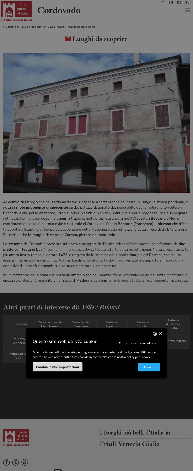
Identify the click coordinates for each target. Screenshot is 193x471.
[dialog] (96, 235)
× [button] (160, 333)
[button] (58, 367)
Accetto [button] (147, 367)
